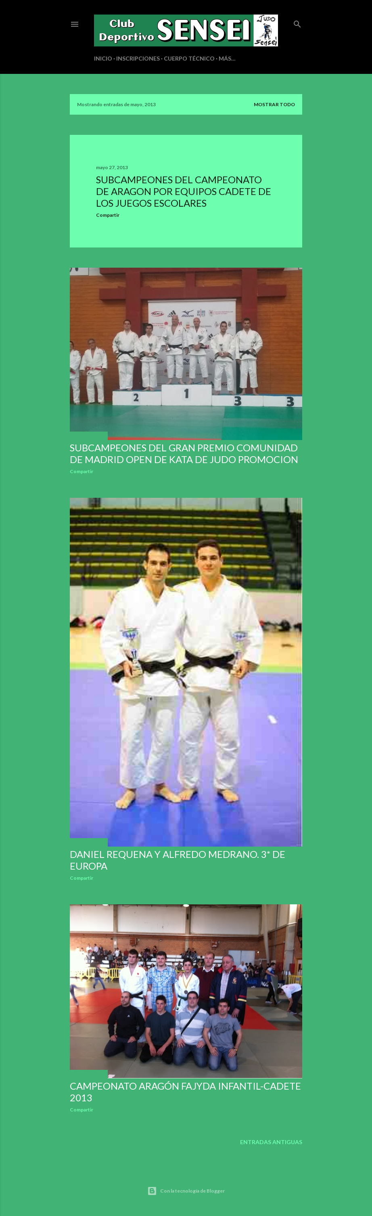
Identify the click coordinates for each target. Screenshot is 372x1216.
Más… (227, 58)
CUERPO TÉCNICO (189, 58)
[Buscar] (297, 22)
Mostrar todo (274, 104)
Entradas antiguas (271, 1141)
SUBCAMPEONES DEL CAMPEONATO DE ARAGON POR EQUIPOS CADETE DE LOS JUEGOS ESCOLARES (183, 191)
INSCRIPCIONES (138, 58)
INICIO (103, 58)
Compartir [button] (107, 215)
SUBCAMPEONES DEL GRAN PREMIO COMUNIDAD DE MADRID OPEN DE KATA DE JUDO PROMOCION (184, 453)
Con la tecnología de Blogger (186, 1191)
